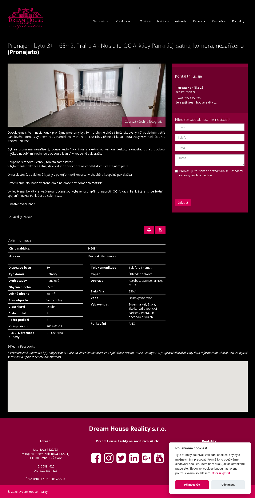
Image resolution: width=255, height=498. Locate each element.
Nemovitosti (101, 21)
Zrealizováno (125, 21)
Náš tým (163, 21)
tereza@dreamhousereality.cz (196, 102)
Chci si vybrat (221, 473)
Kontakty (238, 21)
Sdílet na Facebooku (21, 346)
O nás (145, 21)
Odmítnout (228, 484)
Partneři (219, 21)
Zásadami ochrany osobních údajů (211, 173)
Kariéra (199, 21)
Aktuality (181, 21)
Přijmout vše (192, 484)
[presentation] (207, 187)
